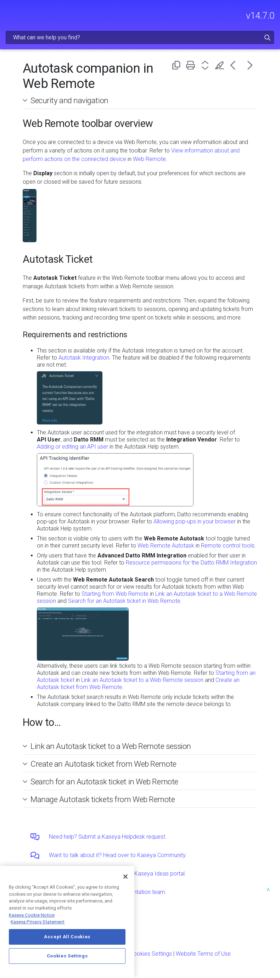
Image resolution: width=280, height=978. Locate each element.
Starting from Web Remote (115, 593)
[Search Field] (140, 37)
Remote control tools (227, 545)
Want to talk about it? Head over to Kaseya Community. (118, 855)
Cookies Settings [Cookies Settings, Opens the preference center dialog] (67, 955)
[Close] (125, 876)
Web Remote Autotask (166, 545)
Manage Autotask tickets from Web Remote (102, 799)
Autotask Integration (83, 357)
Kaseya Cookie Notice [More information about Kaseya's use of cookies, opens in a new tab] (32, 915)
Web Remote (149, 159)
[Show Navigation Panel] (9, 12)
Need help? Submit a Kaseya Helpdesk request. (108, 836)
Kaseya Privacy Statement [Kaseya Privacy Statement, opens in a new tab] (38, 921)
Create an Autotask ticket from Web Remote (103, 763)
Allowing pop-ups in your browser (194, 521)
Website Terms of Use (203, 953)
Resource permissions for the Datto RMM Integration (191, 562)
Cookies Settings (151, 953)
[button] (267, 37)
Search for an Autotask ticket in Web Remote (124, 601)
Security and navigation (69, 100)
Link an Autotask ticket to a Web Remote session (142, 680)
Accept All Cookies (67, 936)
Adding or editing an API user (72, 446)
